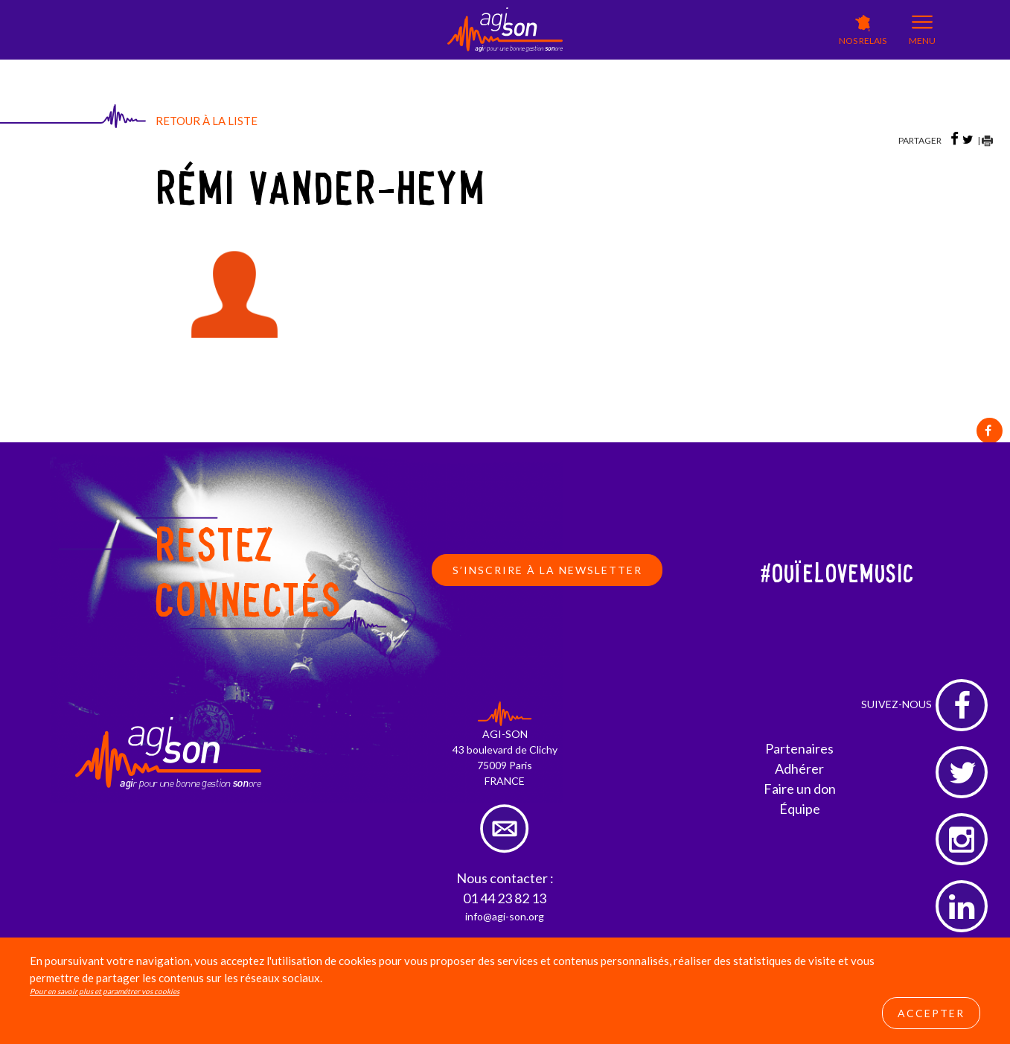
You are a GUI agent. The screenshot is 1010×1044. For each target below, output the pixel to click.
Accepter (931, 1013)
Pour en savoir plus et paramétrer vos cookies (104, 991)
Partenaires (799, 748)
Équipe (799, 808)
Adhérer (799, 768)
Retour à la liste (207, 120)
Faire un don (800, 788)
